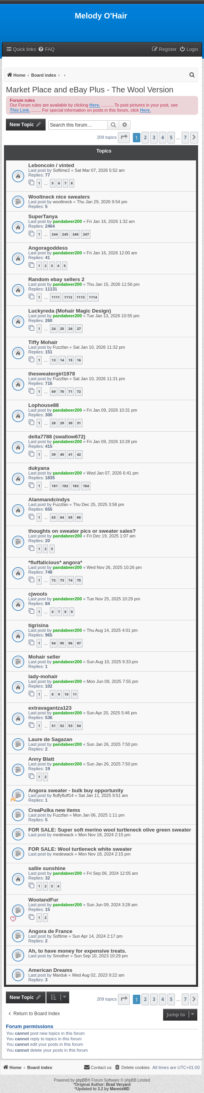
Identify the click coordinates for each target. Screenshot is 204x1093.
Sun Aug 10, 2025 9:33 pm (112, 661)
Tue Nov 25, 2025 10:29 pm (113, 598)
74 (70, 580)
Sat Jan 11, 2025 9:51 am (103, 795)
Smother (61, 955)
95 (62, 643)
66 (79, 517)
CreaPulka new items (54, 810)
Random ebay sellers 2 (56, 279)
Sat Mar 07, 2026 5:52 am (100, 170)
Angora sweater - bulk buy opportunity (75, 790)
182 (65, 485)
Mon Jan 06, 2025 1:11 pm (99, 815)
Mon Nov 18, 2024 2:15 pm (104, 834)
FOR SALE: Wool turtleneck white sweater (80, 849)
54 (79, 725)
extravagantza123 (50, 708)
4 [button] (162, 137)
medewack (63, 834)
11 (75, 694)
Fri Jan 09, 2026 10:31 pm (112, 410)
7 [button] (185, 137)
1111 (55, 297)
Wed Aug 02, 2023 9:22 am (98, 975)
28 (53, 422)
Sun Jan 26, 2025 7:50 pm (112, 744)
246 (75, 234)
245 (65, 234)
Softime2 (61, 170)
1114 (93, 297)
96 (70, 643)
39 (53, 454)
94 (53, 643)
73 (62, 580)
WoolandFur (43, 900)
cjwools (37, 594)
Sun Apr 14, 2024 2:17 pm (97, 936)
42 (79, 454)
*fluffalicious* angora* (55, 562)
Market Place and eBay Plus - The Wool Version (89, 89)
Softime (60, 936)
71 (70, 391)
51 (53, 725)
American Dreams (50, 970)
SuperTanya (43, 216)
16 (79, 359)
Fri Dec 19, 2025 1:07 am (111, 536)
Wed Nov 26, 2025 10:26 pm (114, 567)
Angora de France (50, 931)
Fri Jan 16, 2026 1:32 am (111, 221)
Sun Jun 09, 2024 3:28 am (112, 904)
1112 (68, 297)
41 (70, 454)
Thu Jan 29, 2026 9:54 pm (102, 201)
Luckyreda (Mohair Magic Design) (69, 311)
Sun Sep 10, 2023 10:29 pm (101, 955)
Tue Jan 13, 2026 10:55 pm (113, 315)
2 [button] (145, 137)
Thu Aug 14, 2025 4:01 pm (112, 630)
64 (62, 517)
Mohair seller (44, 657)
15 (70, 359)
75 (79, 580)
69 (53, 391)
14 (62, 359)
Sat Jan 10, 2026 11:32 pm (99, 347)
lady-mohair (43, 676)
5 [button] (171, 137)
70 (62, 391)
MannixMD (120, 1089)
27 (79, 328)
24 (53, 328)
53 (70, 725)
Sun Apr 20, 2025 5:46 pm (112, 712)
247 (86, 234)
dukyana (39, 468)
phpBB (82, 1080)
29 (62, 422)
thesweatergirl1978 (51, 374)
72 (79, 391)
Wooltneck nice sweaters (59, 197)
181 (54, 485)
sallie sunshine (47, 868)
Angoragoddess (48, 248)
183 (75, 485)
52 (62, 725)
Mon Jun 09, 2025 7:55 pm (112, 681)
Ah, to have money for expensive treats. (77, 951)
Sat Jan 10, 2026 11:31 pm (99, 378)
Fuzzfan (60, 347)
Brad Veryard (118, 1084)
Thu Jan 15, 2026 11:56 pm (113, 284)
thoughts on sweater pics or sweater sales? (82, 531)
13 (53, 359)
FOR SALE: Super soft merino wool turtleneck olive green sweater (109, 830)
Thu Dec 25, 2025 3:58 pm (98, 504)
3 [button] (154, 137)
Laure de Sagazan (50, 739)
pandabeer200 (67, 221)
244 (54, 234)
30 (70, 422)
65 (70, 517)
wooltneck (62, 201)
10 (66, 694)
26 (70, 328)
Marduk (60, 975)
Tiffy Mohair (43, 342)
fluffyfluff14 (63, 795)
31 (79, 422)
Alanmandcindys (49, 499)
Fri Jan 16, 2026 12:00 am (112, 252)
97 (79, 643)
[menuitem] (46, 49)
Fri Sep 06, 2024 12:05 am (112, 873)
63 (53, 517)
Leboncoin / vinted (51, 165)
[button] (124, 137)
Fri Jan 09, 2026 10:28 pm (112, 441)
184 (86, 485)
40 (62, 454)
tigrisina (38, 625)
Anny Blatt (41, 759)
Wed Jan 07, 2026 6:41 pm (113, 473)
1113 (81, 297)
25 (62, 328)
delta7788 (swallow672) (56, 437)
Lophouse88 (43, 405)
